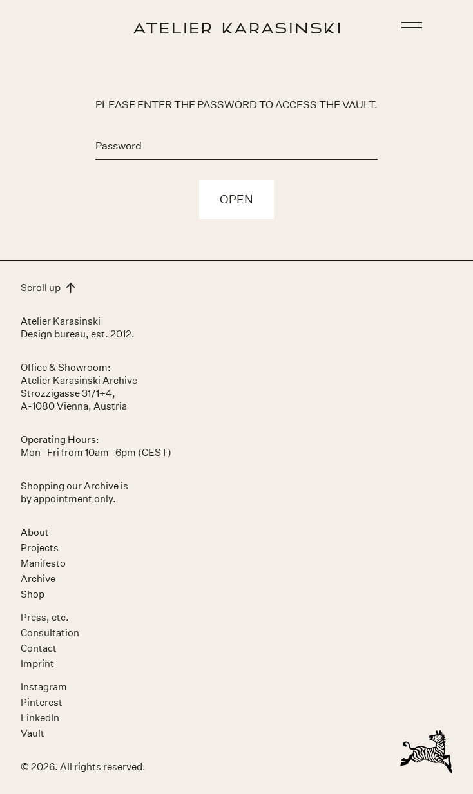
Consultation (50, 633)
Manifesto (43, 563)
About (35, 532)
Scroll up (48, 287)
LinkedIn (40, 718)
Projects (40, 548)
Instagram (44, 687)
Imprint (37, 663)
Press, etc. (45, 617)
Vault (32, 733)
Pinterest (42, 702)
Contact (39, 648)
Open (236, 200)
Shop (32, 594)
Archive (38, 578)
